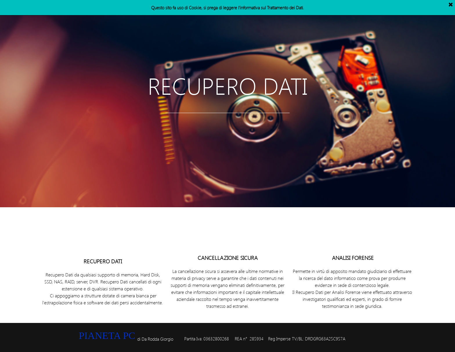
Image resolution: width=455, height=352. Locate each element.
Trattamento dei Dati (285, 7)
